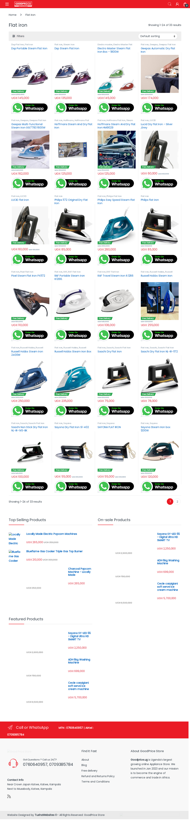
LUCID (153, 120)
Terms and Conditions (95, 781)
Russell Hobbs (157, 271)
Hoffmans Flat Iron (116, 120)
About (85, 760)
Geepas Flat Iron (167, 44)
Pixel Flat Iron (26, 271)
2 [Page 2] (177, 502)
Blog (84, 765)
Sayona (67, 423)
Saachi (110, 347)
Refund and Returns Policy (98, 776)
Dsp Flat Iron (17, 44)
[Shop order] (158, 36)
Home (12, 15)
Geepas (154, 44)
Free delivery (89, 770)
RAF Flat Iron (74, 271)
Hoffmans (68, 120)
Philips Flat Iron (114, 196)
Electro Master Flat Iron (115, 45)
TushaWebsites (44, 818)
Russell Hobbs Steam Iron (157, 272)
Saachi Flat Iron (123, 347)
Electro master (105, 44)
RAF (65, 271)
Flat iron (29, 44)
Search (170, 4)
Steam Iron (69, 44)
